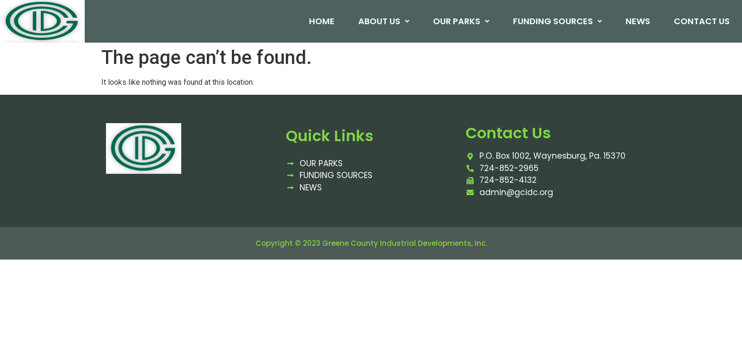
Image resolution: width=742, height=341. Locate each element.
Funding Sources (556, 21)
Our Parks (460, 21)
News (637, 21)
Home (321, 21)
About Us (382, 21)
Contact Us (701, 21)
